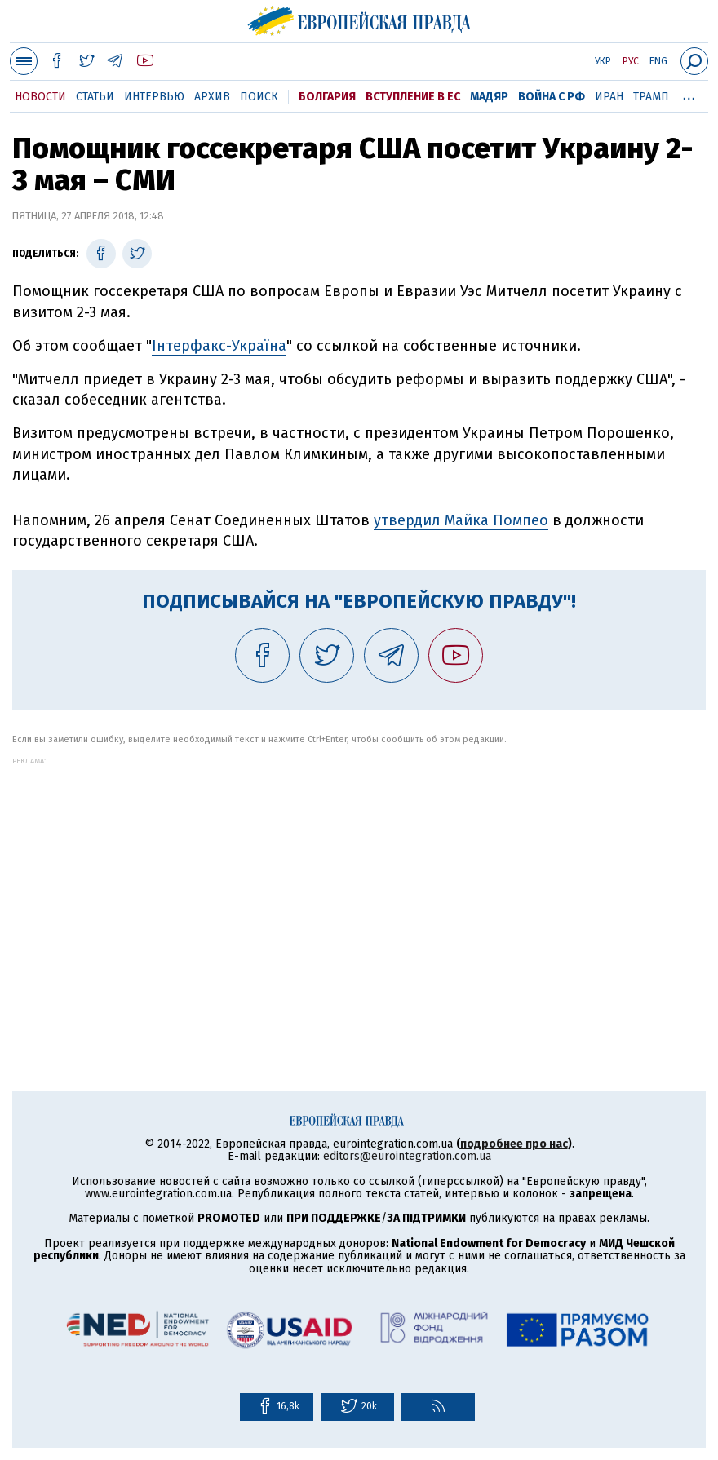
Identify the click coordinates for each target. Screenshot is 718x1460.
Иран (609, 97)
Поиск (259, 97)
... (689, 94)
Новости (40, 97)
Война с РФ (551, 97)
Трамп (651, 97)
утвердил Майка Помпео (461, 520)
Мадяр (489, 97)
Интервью (154, 97)
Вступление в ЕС (413, 97)
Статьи (95, 97)
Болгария (327, 97)
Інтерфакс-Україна (219, 346)
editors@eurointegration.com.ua (407, 1156)
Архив (212, 97)
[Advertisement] (359, 879)
